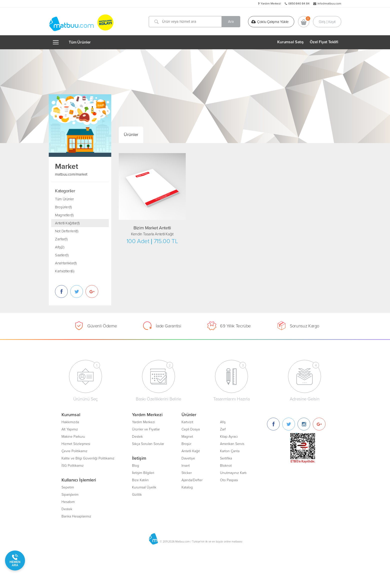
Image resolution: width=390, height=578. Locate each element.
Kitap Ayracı (229, 436)
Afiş (223, 422)
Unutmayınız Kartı (233, 473)
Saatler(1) (61, 255)
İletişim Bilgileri (143, 473)
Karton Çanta (230, 451)
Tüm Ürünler (80, 42)
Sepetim (68, 487)
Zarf (223, 429)
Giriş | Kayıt (327, 21)
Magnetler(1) (64, 215)
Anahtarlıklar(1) (65, 263)
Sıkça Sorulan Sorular (148, 444)
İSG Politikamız (73, 465)
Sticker (187, 473)
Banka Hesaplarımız (76, 516)
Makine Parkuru (73, 436)
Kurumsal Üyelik (144, 487)
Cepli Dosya (191, 429)
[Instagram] (304, 424)
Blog (135, 465)
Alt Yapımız (70, 429)
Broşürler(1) (63, 207)
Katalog (187, 487)
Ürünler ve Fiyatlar (146, 429)
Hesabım (68, 502)
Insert (186, 465)
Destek (67, 509)
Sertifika (226, 458)
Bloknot (226, 465)
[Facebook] (273, 424)
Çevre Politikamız (75, 451)
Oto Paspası (229, 480)
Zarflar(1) (61, 239)
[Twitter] (288, 424)
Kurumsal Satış (290, 42)
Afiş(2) (59, 247)
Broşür (186, 444)
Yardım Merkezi (270, 3)
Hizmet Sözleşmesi (76, 444)
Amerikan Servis (232, 444)
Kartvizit (187, 422)
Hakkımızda (70, 422)
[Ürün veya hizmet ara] (194, 21)
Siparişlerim (70, 494)
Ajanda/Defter (192, 480)
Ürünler (131, 134)
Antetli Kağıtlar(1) (67, 223)
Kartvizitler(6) (64, 271)
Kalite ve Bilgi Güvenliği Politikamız (88, 458)
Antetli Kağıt (191, 451)
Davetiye (188, 458)
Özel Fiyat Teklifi (324, 42)
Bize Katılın (140, 480)
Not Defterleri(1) (66, 231)
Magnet (187, 436)
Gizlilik (137, 494)
